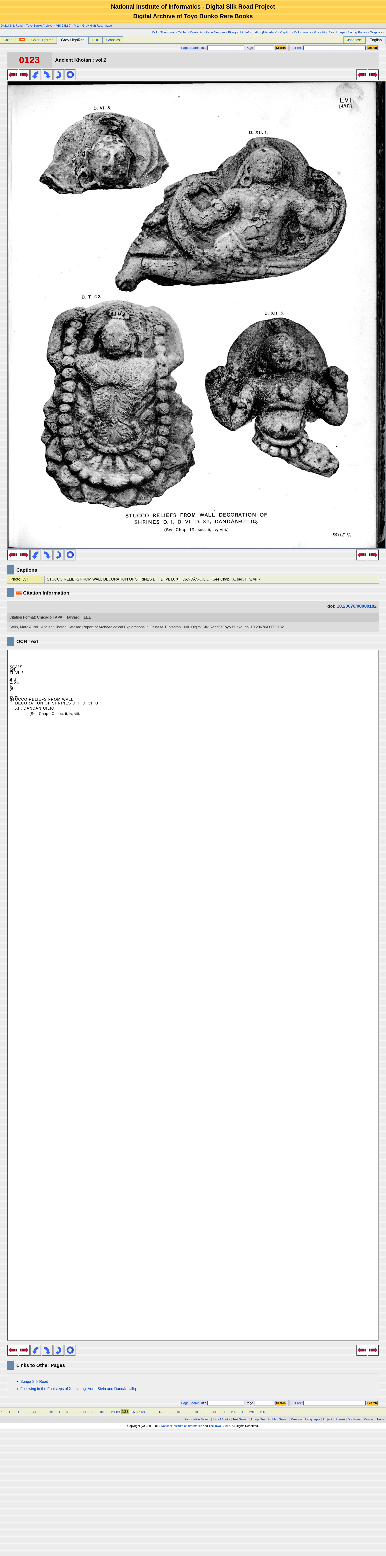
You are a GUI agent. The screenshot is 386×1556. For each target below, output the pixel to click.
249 (251, 1412)
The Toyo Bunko (219, 1426)
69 (67, 1412)
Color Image (302, 32)
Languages (312, 1419)
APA (58, 617)
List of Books (221, 1419)
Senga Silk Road (34, 1382)
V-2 (76, 25)
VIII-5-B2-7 (63, 25)
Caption (285, 32)
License (340, 1419)
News (381, 1419)
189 (197, 1412)
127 (138, 1412)
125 (132, 1412)
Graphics (376, 32)
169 (179, 1412)
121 (118, 1412)
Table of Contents (190, 32)
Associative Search (197, 1419)
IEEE (87, 617)
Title (222, 47)
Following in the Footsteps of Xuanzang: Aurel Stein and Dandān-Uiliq (78, 1389)
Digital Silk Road (12, 25)
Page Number (215, 32)
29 (34, 1412)
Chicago (44, 617)
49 (51, 1412)
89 (84, 1412)
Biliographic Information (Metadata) (253, 32)
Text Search (241, 1419)
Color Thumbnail (163, 32)
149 (161, 1412)
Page (259, 47)
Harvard (72, 617)
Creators (297, 1419)
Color (7, 40)
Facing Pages (357, 32)
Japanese (354, 40)
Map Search (280, 1419)
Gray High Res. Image (97, 25)
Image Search (260, 1419)
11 (17, 1412)
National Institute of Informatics (181, 1426)
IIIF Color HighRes (36, 40)
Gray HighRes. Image (329, 32)
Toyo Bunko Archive (39, 25)
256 (262, 1412)
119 (113, 1412)
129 (143, 1412)
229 (233, 1412)
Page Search (190, 47)
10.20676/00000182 (357, 606)
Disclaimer (355, 1419)
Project (327, 1419)
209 (215, 1412)
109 (102, 1412)
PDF (95, 40)
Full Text (296, 47)
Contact (369, 1419)
